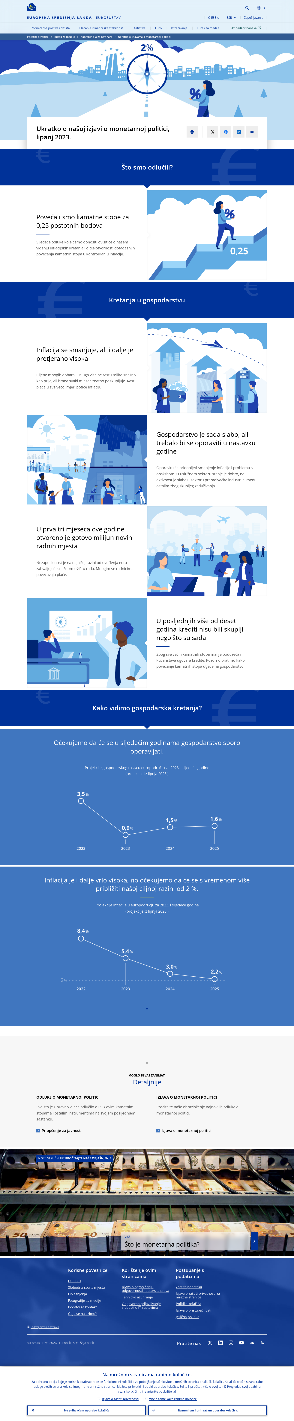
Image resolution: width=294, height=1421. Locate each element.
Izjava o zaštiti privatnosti (120, 1398)
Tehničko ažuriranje (137, 1297)
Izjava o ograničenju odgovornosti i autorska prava (145, 1289)
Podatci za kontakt (82, 1307)
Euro (158, 28)
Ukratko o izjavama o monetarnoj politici (144, 37)
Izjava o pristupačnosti (193, 1310)
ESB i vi (231, 18)
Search (247, 8)
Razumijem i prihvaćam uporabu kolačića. (207, 1410)
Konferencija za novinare (96, 37)
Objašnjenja (77, 1294)
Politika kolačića (188, 1303)
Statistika (139, 28)
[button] (254, 8)
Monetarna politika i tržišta (51, 28)
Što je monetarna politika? (198, 1241)
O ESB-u (213, 18)
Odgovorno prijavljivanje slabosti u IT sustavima (141, 1305)
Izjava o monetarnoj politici (187, 1130)
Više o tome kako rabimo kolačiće (173, 1398)
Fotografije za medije (84, 1300)
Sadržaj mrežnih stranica (45, 1327)
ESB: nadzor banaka (245, 28)
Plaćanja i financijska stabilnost (101, 28)
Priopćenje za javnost (61, 1130)
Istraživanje (179, 28)
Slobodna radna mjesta (86, 1287)
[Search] (225, 7)
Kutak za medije (208, 28)
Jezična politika (187, 1317)
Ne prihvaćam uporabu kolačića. (86, 1410)
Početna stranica (38, 37)
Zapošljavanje (253, 18)
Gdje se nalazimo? (82, 1313)
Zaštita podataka (189, 1287)
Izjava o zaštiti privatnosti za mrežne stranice (198, 1295)
